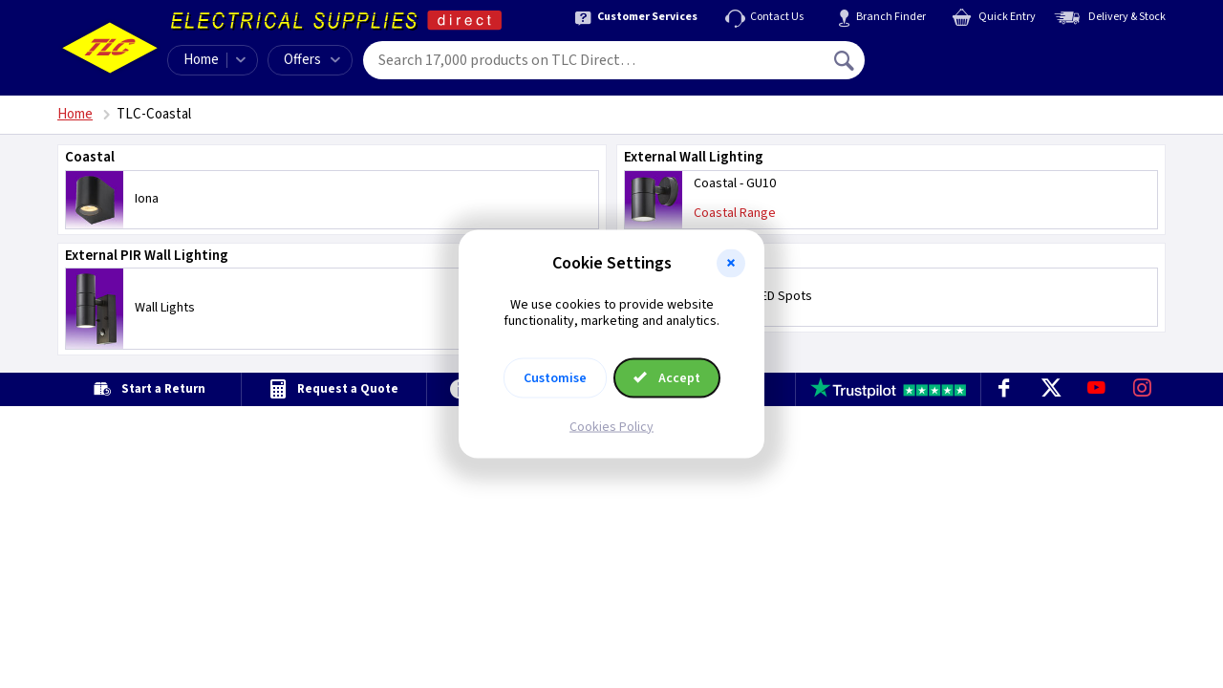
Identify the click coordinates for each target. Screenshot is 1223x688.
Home (201, 60)
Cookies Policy (611, 426)
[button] (731, 263)
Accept (666, 377)
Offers (312, 60)
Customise (555, 377)
